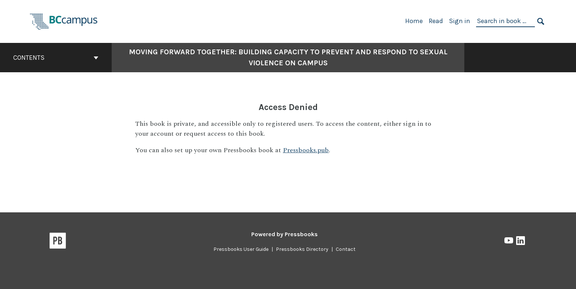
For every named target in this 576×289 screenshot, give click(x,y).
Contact (346, 249)
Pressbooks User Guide (241, 249)
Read (436, 21)
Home (414, 21)
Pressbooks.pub (306, 150)
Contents (55, 58)
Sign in (459, 21)
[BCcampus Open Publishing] (63, 20)
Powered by (284, 234)
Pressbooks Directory (302, 249)
